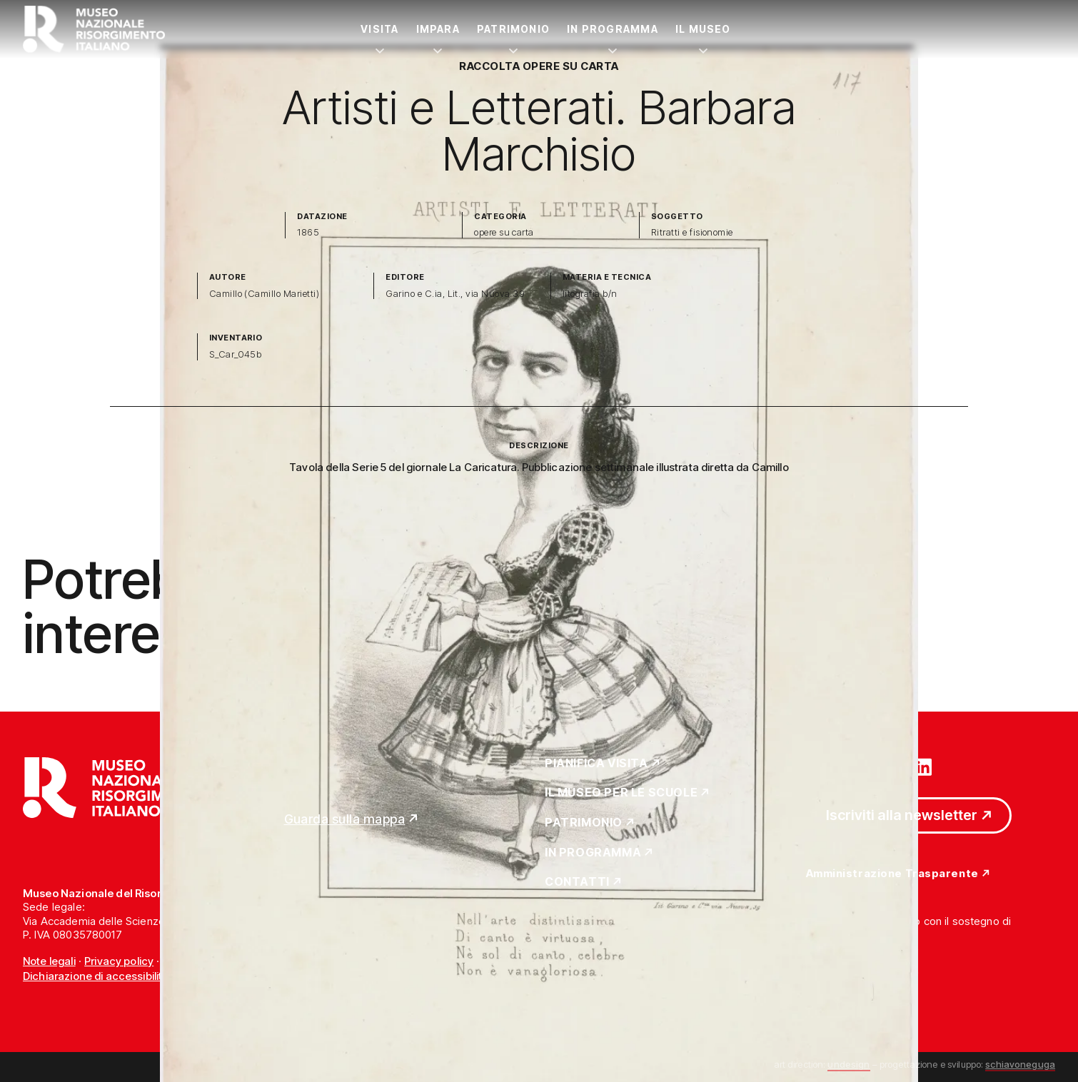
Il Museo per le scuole (621, 793)
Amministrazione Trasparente (892, 874)
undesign (848, 1064)
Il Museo (703, 29)
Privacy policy (118, 961)
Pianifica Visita (596, 763)
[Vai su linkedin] (923, 765)
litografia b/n (590, 293)
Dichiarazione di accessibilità (96, 976)
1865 (308, 232)
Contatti (577, 882)
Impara (438, 29)
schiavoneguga (1020, 1064)
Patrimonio (513, 29)
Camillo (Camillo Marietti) (264, 293)
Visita (379, 29)
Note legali (49, 961)
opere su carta (504, 232)
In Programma (612, 29)
